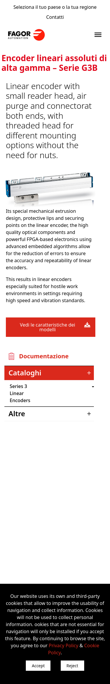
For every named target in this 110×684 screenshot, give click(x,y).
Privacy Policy (63, 645)
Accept (38, 665)
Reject (72, 665)
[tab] (49, 373)
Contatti (55, 17)
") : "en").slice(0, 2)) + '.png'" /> (63, 386)
